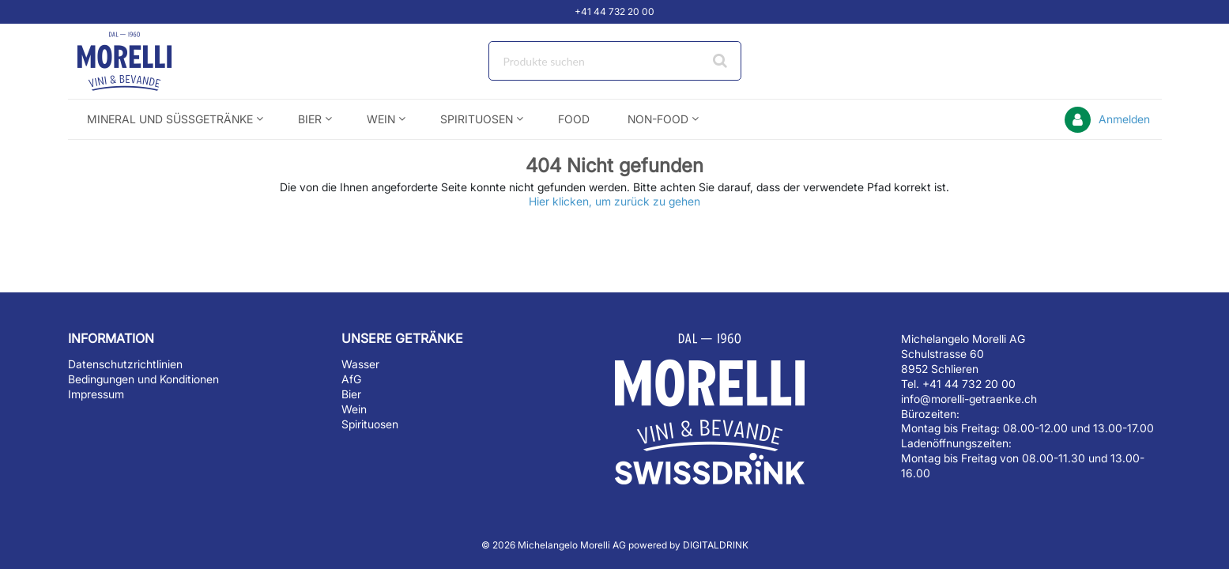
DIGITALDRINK (715, 545)
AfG (351, 379)
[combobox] (614, 61)
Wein (354, 409)
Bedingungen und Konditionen (143, 379)
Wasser (360, 364)
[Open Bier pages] (335, 119)
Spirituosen (369, 424)
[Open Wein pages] (408, 119)
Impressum (96, 394)
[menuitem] (173, 119)
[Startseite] (143, 61)
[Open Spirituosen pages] (526, 119)
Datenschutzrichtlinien (125, 364)
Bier (351, 394)
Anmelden (1124, 119)
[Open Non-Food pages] (701, 119)
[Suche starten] (721, 61)
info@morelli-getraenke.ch (969, 398)
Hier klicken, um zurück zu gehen (614, 201)
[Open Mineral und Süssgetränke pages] (266, 119)
